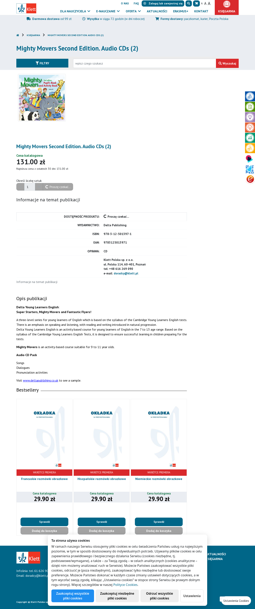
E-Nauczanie (106, 11)
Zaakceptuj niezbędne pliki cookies (117, 595)
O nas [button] (125, 3)
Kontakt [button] (201, 11)
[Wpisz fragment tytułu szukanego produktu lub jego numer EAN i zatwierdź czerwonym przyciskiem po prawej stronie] (144, 63)
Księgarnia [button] (226, 11)
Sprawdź (44, 522)
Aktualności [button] (157, 11)
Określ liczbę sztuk (29, 181)
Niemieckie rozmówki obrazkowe (158, 479)
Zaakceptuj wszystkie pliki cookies (72, 595)
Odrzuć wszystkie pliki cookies (159, 595)
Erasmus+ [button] (180, 11)
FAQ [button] (136, 3)
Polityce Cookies (125, 585)
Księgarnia (33, 35)
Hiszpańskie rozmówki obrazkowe (101, 479)
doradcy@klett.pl (126, 273)
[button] (188, 3)
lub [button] (162, 3)
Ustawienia (192, 596)
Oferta (131, 11)
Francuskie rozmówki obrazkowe (44, 479)
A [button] (202, 3)
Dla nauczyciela (73, 11)
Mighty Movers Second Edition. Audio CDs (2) (76, 35)
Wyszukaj (227, 63)
